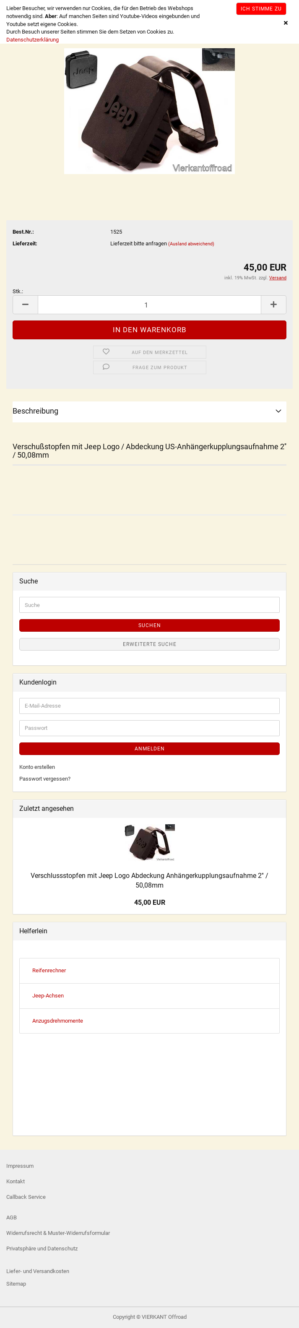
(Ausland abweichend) (191, 244)
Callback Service (26, 1197)
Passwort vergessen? (44, 779)
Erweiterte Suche (150, 644)
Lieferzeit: (25, 243)
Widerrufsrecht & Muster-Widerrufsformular (58, 1233)
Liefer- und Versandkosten (37, 1271)
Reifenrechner (49, 970)
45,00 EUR (149, 902)
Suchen (149, 625)
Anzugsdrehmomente (57, 1021)
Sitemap (16, 1284)
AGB (11, 1217)
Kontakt (15, 1181)
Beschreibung (35, 410)
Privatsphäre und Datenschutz (42, 1248)
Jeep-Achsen (48, 995)
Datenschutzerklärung (32, 39)
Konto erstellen (37, 767)
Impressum (20, 1166)
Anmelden (150, 749)
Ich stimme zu (261, 9)
